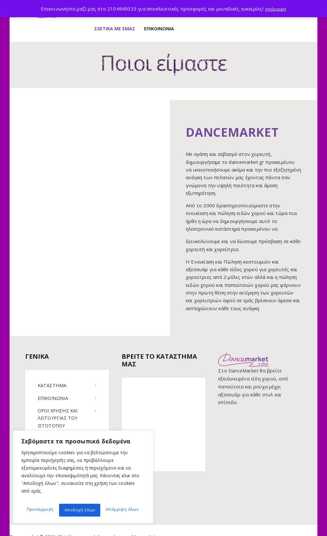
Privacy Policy (150, 523)
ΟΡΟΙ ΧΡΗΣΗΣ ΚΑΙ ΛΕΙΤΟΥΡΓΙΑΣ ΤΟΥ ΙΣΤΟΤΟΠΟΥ (59, 403)
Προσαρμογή (39, 510)
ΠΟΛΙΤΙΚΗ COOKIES (61, 423)
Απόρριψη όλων (80, 510)
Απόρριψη (275, 8)
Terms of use (111, 523)
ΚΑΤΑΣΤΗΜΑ (53, 369)
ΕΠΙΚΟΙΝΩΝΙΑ (54, 382)
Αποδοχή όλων (124, 510)
